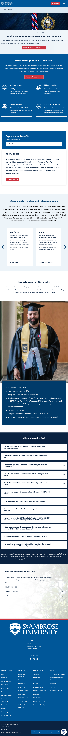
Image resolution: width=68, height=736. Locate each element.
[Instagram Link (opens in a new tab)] (34, 659)
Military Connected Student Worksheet (32, 414)
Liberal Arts (5, 705)
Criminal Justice (6, 681)
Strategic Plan (23, 701)
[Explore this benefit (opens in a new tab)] (49, 262)
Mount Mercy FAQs (39, 701)
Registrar (36, 694)
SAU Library (37, 697)
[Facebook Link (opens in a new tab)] (30, 659)
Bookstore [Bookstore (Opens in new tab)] (21, 680)
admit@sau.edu (32, 648)
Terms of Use (5, 726)
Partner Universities (39, 690)
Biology (3, 674)
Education (4, 684)
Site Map (53, 683)
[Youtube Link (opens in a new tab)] (37, 659)
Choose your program (13, 139)
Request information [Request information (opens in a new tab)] (12, 591)
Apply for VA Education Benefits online (23, 395)
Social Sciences (6, 715)
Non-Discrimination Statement (11, 732)
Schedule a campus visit (17, 387)
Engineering (5, 688)
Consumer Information (57, 674)
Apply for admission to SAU (18, 391)
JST (29, 398)
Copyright (4, 729)
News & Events (38, 687)
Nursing (3, 708)
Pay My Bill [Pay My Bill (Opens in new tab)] (21, 694)
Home (4, 9)
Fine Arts (4, 692)
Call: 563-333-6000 (11, 587)
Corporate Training (39, 705)
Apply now (8, 596)
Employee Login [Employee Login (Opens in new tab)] (23, 697)
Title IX (52, 687)
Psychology (4, 712)
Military (10, 9)
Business (4, 677)
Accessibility (37, 674)
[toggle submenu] (64, 3)
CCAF (12, 401)
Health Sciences (6, 695)
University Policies (56, 690)
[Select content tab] (34, 144)
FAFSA (21, 410)
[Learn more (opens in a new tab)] (12, 179)
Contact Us (21, 683)
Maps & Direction (23, 690)
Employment (22, 687)
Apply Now (55, 3)
